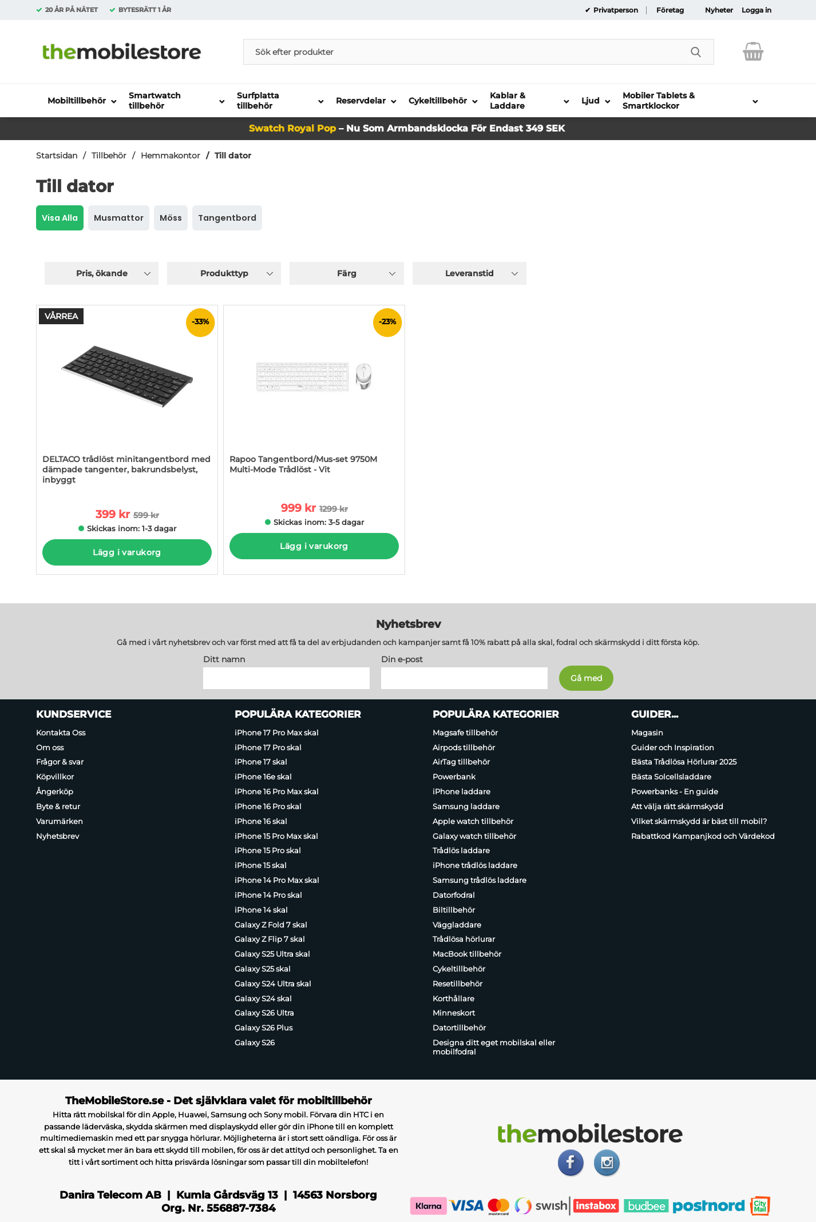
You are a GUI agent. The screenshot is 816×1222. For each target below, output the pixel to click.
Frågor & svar (60, 762)
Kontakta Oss (60, 732)
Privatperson (615, 10)
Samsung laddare (466, 806)
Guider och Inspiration (672, 747)
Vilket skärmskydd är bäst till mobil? (699, 821)
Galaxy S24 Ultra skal (273, 983)
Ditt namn (224, 659)
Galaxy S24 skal (263, 998)
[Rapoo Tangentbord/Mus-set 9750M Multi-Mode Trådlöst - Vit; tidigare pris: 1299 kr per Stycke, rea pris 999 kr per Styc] (314, 395)
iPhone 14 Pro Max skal (277, 880)
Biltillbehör (454, 909)
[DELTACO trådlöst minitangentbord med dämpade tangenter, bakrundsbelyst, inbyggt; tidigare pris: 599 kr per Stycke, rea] (127, 398)
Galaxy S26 (255, 1042)
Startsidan (56, 155)
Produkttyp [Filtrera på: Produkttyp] (224, 273)
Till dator (233, 155)
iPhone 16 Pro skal (268, 806)
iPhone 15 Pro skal (268, 850)
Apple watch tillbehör (473, 821)
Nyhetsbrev (57, 836)
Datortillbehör (459, 1027)
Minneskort (454, 1013)
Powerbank (454, 776)
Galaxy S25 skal (263, 968)
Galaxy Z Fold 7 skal (271, 924)
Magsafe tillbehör (465, 732)
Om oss (50, 747)
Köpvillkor (55, 776)
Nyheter (719, 10)
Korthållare (453, 998)
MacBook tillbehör (467, 953)
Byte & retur (58, 806)
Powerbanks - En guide (674, 791)
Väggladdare (457, 924)
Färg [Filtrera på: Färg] (346, 273)
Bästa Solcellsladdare (671, 776)
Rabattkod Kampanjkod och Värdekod (703, 836)
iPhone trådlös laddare (475, 865)
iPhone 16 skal (261, 821)
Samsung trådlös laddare (479, 880)
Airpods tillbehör (464, 747)
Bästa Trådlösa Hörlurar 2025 (683, 762)
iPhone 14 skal (261, 909)
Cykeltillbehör (459, 968)
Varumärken (59, 821)
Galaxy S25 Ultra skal (272, 953)
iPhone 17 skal (261, 762)
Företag (670, 10)
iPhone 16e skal (263, 776)
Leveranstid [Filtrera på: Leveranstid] (469, 273)
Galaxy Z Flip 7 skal (270, 939)
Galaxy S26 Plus (263, 1027)
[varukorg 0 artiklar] (753, 51)
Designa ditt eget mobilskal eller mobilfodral (494, 1047)
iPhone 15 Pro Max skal (276, 836)
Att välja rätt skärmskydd (677, 806)
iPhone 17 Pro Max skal (277, 732)
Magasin (647, 732)
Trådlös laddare (461, 850)
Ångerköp (54, 791)
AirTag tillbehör (461, 762)
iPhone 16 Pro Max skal (277, 791)
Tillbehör (109, 155)
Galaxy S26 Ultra (264, 1013)
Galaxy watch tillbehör (474, 836)
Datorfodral (454, 894)
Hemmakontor (170, 155)
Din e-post (402, 659)
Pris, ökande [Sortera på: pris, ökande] (102, 273)
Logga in (756, 10)
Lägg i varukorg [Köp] (127, 552)
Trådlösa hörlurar (464, 939)
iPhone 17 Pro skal (268, 747)
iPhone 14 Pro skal (268, 894)
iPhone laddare (461, 791)
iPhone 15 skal (261, 865)
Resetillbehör (457, 983)
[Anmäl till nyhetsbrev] (586, 678)
